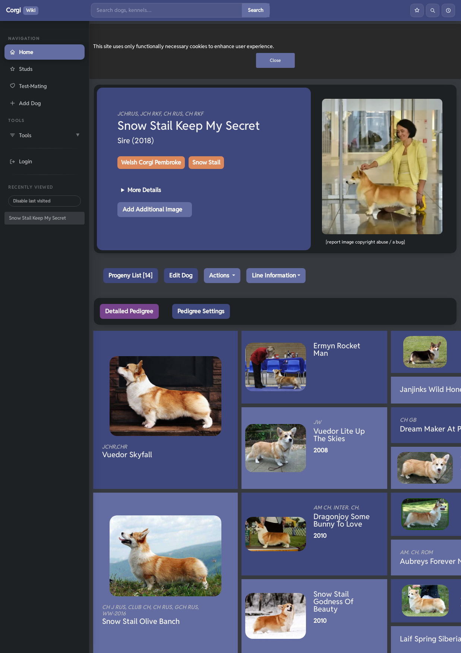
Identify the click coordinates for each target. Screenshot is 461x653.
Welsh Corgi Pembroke (151, 162)
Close (275, 60)
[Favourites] (417, 10)
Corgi (22, 10)
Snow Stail (206, 162)
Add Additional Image (152, 209)
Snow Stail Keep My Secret (37, 218)
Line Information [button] (274, 275)
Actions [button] (220, 275)
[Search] (166, 10)
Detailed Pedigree (129, 311)
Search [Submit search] (255, 10)
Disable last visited (31, 201)
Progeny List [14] (130, 275)
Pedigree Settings (200, 311)
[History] (448, 10)
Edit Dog (180, 275)
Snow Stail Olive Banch (152, 615)
